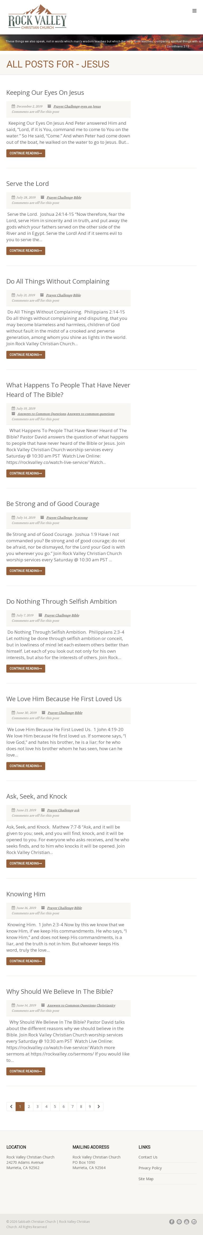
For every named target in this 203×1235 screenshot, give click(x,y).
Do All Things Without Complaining (57, 281)
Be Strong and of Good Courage (52, 503)
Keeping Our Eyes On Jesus (45, 92)
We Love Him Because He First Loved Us (64, 698)
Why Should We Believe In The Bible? (59, 991)
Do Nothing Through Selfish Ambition (61, 601)
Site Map (146, 1178)
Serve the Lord (27, 183)
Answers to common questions (90, 414)
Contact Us (148, 1157)
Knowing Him (25, 893)
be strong (80, 518)
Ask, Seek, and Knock (36, 796)
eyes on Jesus (90, 106)
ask (76, 810)
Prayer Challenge (66, 106)
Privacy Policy (150, 1167)
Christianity (105, 1005)
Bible (77, 197)
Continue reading (26, 153)
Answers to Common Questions (41, 414)
